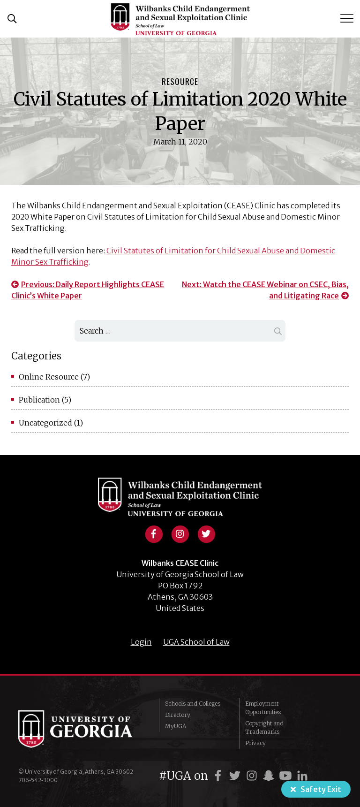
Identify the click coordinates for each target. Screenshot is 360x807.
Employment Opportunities (263, 708)
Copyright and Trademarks (264, 727)
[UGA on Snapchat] (270, 776)
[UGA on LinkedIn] (302, 776)
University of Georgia (81, 729)
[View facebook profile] (153, 533)
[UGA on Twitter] (236, 776)
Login (141, 642)
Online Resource (49, 376)
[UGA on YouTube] (286, 776)
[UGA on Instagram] (253, 776)
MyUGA (175, 726)
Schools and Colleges (192, 703)
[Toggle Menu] (347, 18)
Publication (39, 399)
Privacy (255, 742)
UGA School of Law (196, 642)
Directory (177, 714)
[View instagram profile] (180, 533)
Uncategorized (45, 422)
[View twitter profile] (206, 533)
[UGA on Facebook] (219, 776)
